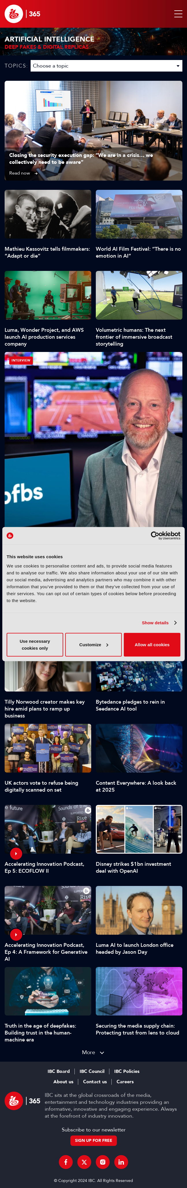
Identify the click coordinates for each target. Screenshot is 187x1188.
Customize (93, 644)
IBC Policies (126, 1071)
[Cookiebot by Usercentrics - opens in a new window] (155, 535)
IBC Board (59, 1071)
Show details (155, 622)
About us (63, 1082)
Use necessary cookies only (35, 644)
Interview (21, 360)
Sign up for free (93, 1140)
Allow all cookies (152, 644)
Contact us (95, 1082)
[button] (177, 13)
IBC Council (92, 1071)
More (88, 1052)
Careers (125, 1082)
